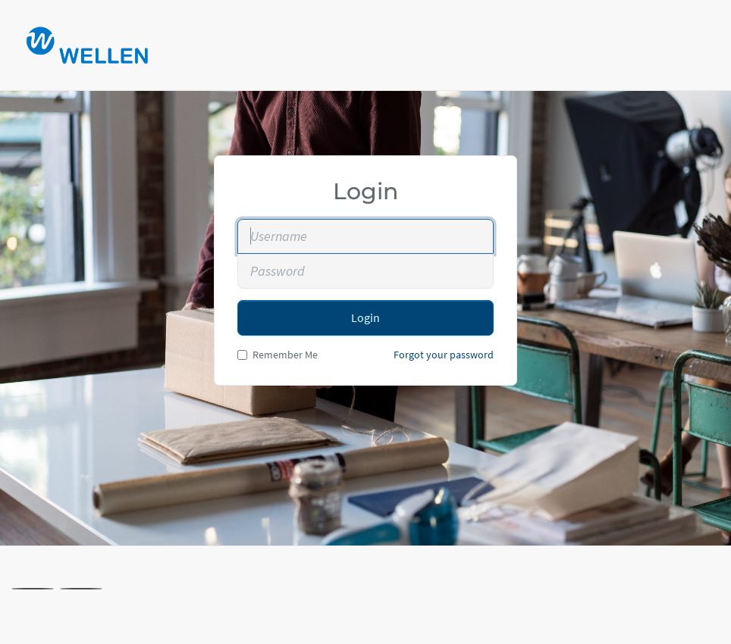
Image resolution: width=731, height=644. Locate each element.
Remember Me (277, 354)
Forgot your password (444, 354)
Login (365, 317)
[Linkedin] (81, 588)
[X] (32, 588)
